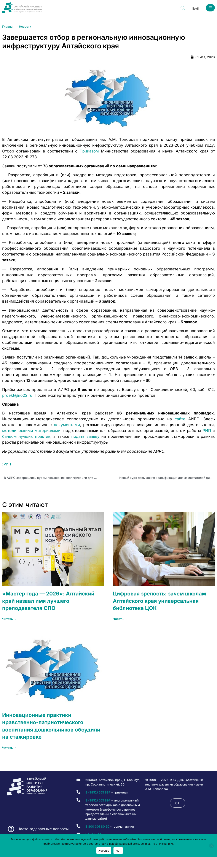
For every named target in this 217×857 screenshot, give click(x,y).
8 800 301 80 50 (97, 826)
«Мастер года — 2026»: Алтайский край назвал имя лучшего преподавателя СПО (48, 600)
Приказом (89, 151)
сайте (180, 419)
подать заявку (85, 436)
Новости (25, 26)
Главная (8, 26)
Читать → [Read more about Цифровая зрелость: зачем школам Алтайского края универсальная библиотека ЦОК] (120, 619)
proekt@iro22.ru (17, 395)
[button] (210, 7)
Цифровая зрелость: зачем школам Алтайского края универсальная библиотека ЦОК (159, 600)
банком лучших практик (26, 436)
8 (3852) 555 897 (97, 800)
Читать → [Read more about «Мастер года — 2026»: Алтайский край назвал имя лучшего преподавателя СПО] (9, 619)
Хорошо (104, 850)
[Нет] (211, 845)
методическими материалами (31, 430)
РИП (207, 430)
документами (67, 424)
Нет (118, 850)
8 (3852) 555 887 (97, 792)
